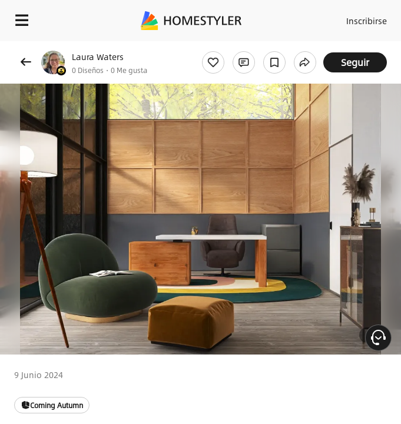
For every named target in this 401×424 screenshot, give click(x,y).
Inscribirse (366, 20)
